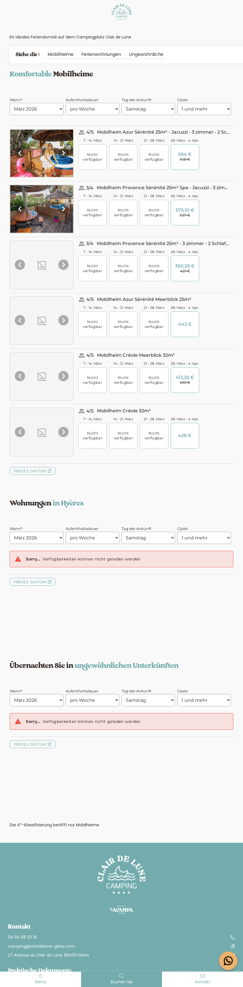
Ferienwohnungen (101, 54)
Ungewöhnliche (146, 54)
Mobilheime (60, 54)
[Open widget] (228, 961)
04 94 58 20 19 (121, 937)
